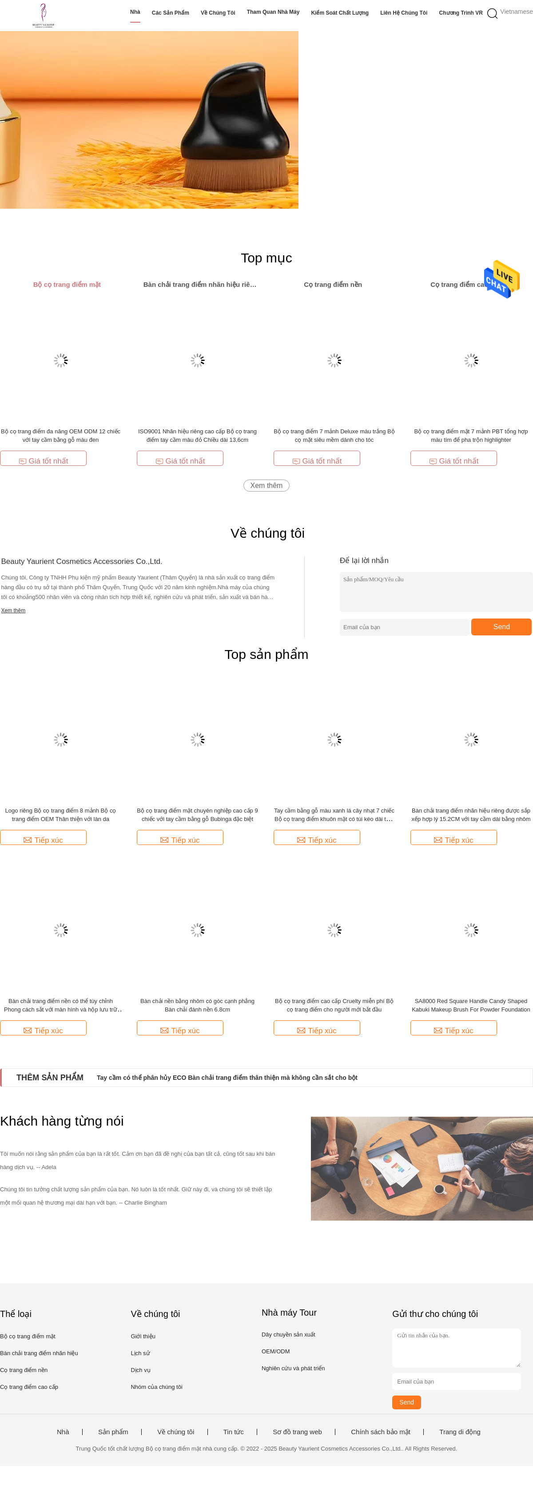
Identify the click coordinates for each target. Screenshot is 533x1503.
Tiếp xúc (43, 840)
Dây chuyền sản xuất (288, 1334)
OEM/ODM (276, 1351)
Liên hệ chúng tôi (403, 13)
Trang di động (460, 1432)
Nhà (135, 12)
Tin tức (233, 1432)
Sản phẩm (113, 1432)
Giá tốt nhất (43, 461)
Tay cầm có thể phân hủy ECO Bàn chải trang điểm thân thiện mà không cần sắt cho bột (227, 1077)
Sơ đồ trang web (297, 1432)
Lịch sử (140, 1353)
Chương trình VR (461, 13)
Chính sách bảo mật (380, 1432)
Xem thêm (267, 485)
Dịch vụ (140, 1370)
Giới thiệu (143, 1336)
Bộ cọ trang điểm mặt (28, 1336)
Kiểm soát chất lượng (340, 13)
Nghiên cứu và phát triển (293, 1368)
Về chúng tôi (218, 13)
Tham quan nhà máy (273, 12)
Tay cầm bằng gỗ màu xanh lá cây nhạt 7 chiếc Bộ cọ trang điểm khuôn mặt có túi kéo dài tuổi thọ (334, 819)
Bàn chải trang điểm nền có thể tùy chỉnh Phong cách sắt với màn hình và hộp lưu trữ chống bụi (60, 1009)
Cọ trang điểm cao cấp (29, 1387)
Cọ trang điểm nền (24, 1370)
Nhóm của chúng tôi (156, 1387)
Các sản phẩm (170, 13)
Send (501, 627)
